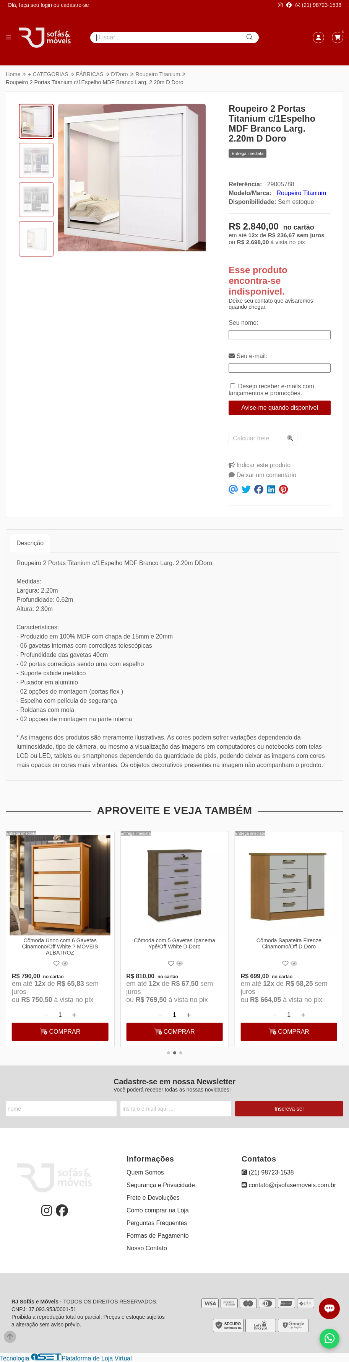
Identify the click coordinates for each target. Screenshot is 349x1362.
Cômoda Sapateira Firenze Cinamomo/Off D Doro (288, 943)
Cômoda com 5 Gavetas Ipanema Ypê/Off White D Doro (174, 943)
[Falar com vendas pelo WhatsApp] (329, 1339)
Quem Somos (145, 1172)
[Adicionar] (74, 1015)
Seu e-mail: (248, 356)
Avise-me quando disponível (279, 407)
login (47, 5)
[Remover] (45, 1015)
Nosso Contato (147, 1248)
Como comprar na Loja (158, 1210)
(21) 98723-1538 (318, 5)
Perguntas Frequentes (157, 1223)
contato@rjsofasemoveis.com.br (289, 1185)
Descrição (30, 543)
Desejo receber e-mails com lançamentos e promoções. (271, 389)
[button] (168, 1052)
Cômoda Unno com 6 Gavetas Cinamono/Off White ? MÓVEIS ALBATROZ (60, 946)
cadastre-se (75, 5)
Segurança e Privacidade (161, 1185)
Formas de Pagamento (158, 1235)
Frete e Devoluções (153, 1197)
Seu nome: (243, 322)
